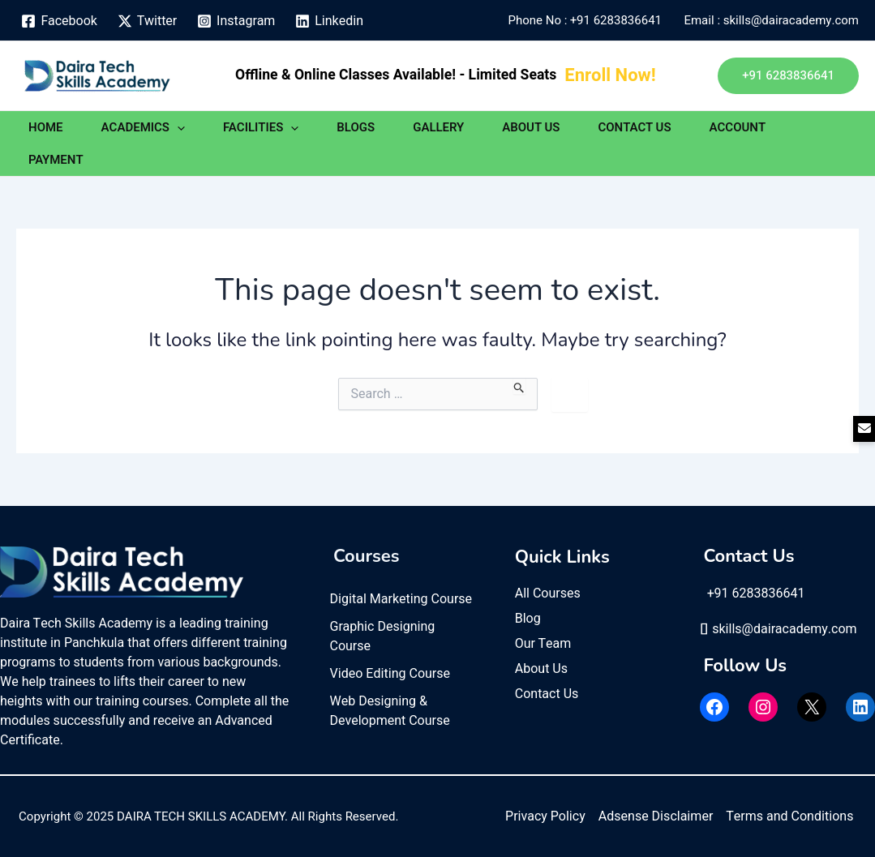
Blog (528, 618)
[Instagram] (236, 21)
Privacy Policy (545, 816)
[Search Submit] (519, 386)
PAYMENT (56, 160)
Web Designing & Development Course (390, 711)
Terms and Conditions (789, 816)
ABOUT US (531, 127)
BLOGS (356, 127)
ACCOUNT (738, 127)
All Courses (548, 593)
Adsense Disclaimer (655, 816)
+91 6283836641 (618, 20)
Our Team (543, 643)
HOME (45, 127)
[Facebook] (59, 21)
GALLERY (438, 127)
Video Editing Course (390, 673)
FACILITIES (260, 127)
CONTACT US (634, 127)
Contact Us (547, 694)
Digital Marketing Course (401, 599)
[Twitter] (147, 21)
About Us (541, 669)
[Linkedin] (329, 21)
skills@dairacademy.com (778, 629)
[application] (177, 127)
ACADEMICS (143, 127)
